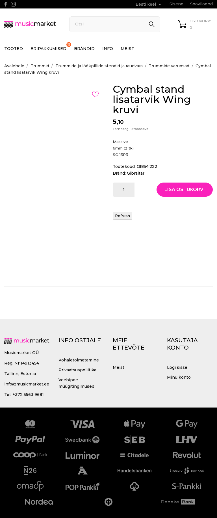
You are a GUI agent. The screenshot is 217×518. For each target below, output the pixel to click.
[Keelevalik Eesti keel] (149, 4)
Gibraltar (135, 173)
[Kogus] (123, 190)
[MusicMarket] (30, 24)
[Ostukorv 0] (195, 24)
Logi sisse (177, 367)
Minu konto (179, 377)
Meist (127, 48)
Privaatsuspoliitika (77, 369)
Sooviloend (201, 3)
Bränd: (119, 173)
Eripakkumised (51, 46)
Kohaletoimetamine (78, 360)
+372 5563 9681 (28, 394)
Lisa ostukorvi (184, 189)
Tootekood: (124, 166)
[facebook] (5, 4)
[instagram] (13, 4)
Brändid (84, 48)
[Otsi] (114, 24)
